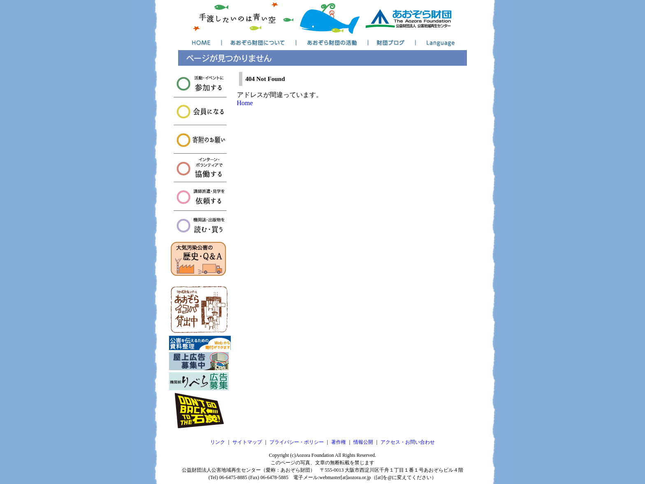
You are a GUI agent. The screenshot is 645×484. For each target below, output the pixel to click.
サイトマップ (247, 442)
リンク (217, 442)
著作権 (338, 442)
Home (245, 102)
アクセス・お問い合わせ (408, 442)
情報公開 (363, 442)
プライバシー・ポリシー (296, 442)
